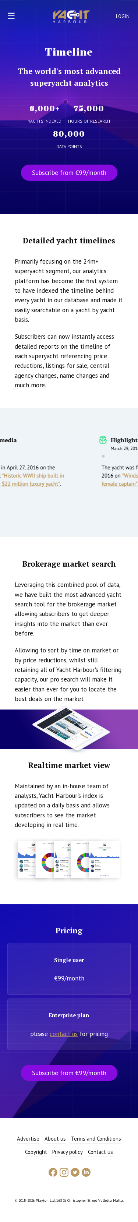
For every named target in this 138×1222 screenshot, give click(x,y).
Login (123, 16)
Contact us (100, 1151)
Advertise (28, 1138)
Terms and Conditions (96, 1138)
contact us (64, 1034)
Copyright (36, 1151)
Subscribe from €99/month (69, 172)
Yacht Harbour (71, 17)
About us (55, 1138)
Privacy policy (67, 1151)
